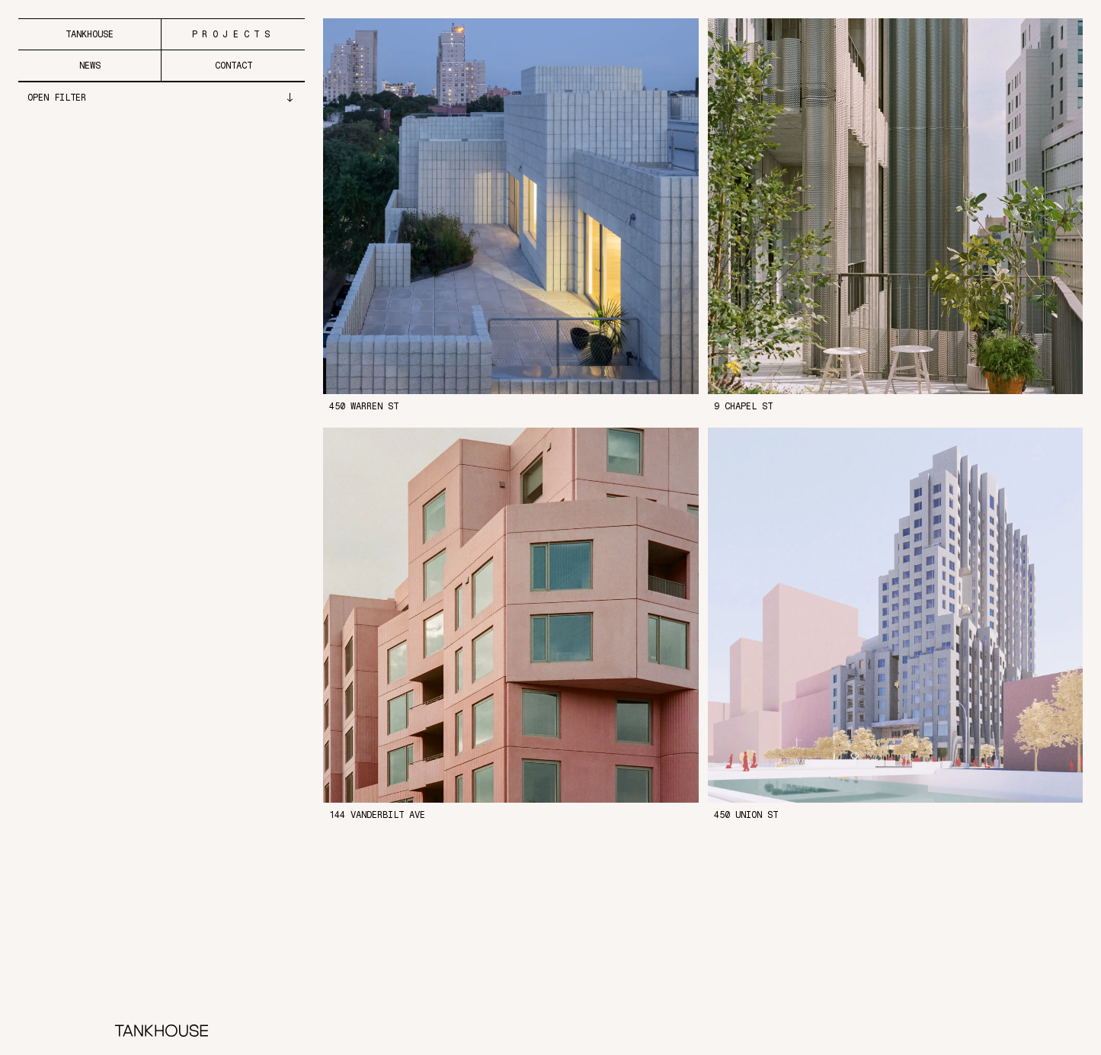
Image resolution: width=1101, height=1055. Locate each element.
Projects (233, 34)
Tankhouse (90, 34)
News (90, 65)
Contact (233, 65)
